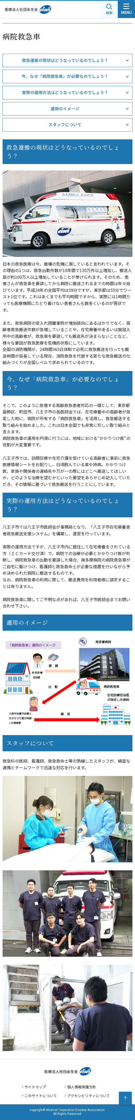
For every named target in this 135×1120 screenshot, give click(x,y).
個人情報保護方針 (81, 1086)
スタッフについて (64, 124)
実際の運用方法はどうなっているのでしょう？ (65, 92)
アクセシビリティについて (88, 1095)
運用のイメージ (64, 108)
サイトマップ (35, 1086)
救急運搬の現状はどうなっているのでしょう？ (65, 60)
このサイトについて (40, 1095)
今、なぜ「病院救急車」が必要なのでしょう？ (65, 76)
